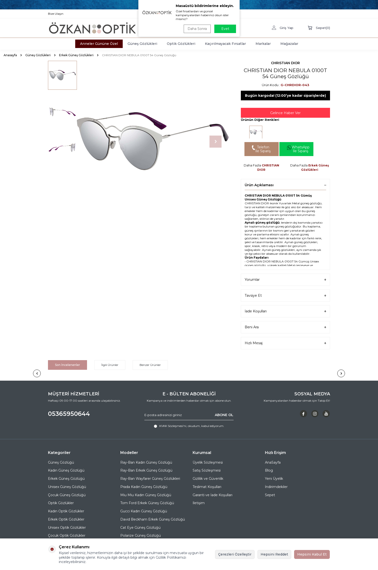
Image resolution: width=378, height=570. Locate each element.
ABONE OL (224, 415)
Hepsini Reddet (274, 554)
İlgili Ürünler (109, 365)
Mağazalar (289, 43)
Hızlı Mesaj (285, 343)
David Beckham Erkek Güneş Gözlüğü (152, 519)
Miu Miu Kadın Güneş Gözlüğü (145, 495)
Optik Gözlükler (61, 503)
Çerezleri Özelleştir (234, 554)
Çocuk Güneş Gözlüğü (67, 495)
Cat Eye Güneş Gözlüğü (140, 527)
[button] (215, 142)
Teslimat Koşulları (207, 487)
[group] (153, 141)
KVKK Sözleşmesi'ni (172, 426)
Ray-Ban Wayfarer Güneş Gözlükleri (150, 478)
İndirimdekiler (276, 487)
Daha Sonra (197, 29)
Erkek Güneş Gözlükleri (76, 55)
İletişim (199, 503)
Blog (269, 470)
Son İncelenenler (67, 365)
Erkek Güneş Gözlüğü (66, 478)
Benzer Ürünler (150, 365)
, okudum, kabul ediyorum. (189, 426)
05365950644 (69, 413)
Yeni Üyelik (274, 478)
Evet (225, 29)
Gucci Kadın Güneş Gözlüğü (143, 511)
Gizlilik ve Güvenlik (208, 478)
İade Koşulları (285, 311)
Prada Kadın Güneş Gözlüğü (143, 487)
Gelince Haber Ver (285, 113)
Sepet (270, 495)
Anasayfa (10, 55)
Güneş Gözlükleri (142, 43)
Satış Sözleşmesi (207, 470)
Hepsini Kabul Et (312, 554)
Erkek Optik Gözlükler (66, 519)
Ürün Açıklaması (285, 185)
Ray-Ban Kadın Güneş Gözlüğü (146, 462)
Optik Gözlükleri (181, 43)
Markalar (263, 43)
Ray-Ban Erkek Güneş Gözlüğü (146, 470)
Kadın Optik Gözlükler (66, 511)
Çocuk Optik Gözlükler (66, 535)
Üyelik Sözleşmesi (208, 462)
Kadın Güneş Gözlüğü (66, 470)
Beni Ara (285, 327)
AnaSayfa (273, 462)
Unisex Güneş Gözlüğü (67, 487)
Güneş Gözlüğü (61, 462)
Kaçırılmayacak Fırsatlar (225, 43)
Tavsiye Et (285, 295)
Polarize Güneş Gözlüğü (140, 535)
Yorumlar (285, 279)
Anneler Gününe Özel (99, 43)
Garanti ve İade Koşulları (212, 495)
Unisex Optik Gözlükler (67, 527)
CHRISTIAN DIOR (285, 63)
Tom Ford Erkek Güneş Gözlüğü (147, 503)
